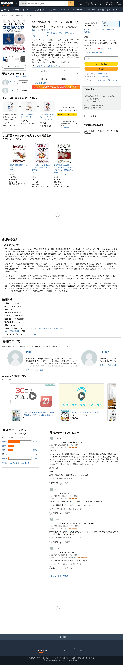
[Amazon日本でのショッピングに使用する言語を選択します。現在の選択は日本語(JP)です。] (79, 4)
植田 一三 (35, 30)
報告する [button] (68, 483)
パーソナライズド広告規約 (60, 658)
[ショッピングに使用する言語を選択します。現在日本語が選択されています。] (64, 650)
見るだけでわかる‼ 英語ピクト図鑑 (85, 412)
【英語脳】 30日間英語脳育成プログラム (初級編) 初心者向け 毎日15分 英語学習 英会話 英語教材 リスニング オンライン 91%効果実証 (38, 414)
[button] (5, 9)
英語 (21, 15)
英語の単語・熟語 (12, 331)
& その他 (71, 30)
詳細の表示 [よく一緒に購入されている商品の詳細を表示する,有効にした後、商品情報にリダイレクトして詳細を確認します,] (65, 128)
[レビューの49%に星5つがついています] (19, 441)
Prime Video (90, 10)
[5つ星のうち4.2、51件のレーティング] (37, 175)
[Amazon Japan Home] (42, 651)
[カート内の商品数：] (119, 4)
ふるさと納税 (40, 10)
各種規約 (73, 658)
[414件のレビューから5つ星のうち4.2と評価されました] (88, 414)
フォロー (23, 82)
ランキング (64, 10)
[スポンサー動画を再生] (32, 396)
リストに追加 (91, 116)
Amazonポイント (18, 10)
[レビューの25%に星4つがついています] (19, 446)
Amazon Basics (77, 10)
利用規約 (32, 658)
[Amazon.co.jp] (9, 4)
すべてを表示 (21, 76)
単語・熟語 (28, 15)
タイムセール (112, 10)
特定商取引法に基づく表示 (87, 658)
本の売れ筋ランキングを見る (50, 328)
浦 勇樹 (60, 30)
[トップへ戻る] (61, 639)
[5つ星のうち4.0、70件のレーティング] (60, 175)
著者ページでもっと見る (35, 370)
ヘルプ (29, 10)
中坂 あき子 (48, 30)
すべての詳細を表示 (40, 83)
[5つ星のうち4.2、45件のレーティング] (15, 172)
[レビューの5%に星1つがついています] (19, 458)
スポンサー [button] (6, 380)
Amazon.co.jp (102, 74)
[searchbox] (47, 3)
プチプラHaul (52, 10)
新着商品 (101, 10)
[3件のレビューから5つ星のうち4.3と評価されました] (39, 417)
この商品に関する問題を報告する (46, 66)
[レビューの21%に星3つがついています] (19, 450)
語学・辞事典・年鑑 (12, 15)
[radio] (92, 24)
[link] (9, 125)
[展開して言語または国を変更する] (71, 650)
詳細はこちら (106, 48)
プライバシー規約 (43, 658)
